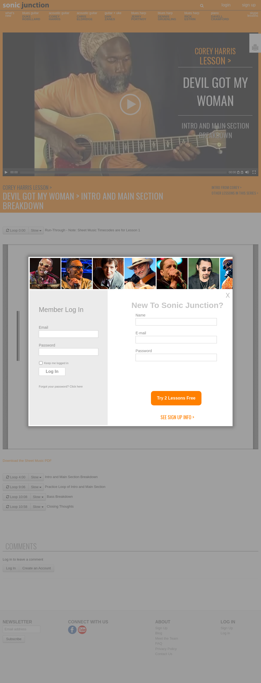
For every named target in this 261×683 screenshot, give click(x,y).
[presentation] (176, 374)
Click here (76, 386)
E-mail (141, 333)
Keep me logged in (54, 363)
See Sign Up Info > (177, 417)
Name (140, 315)
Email (43, 327)
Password (47, 345)
